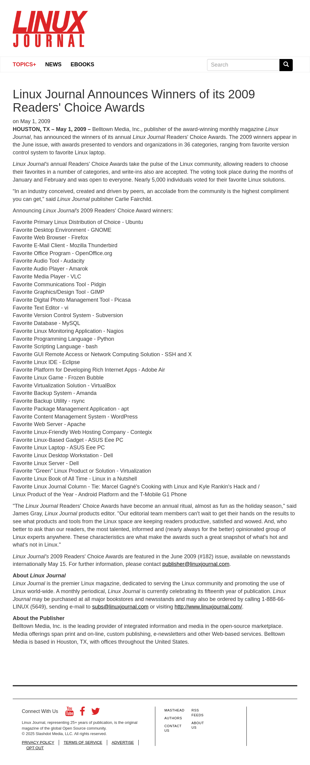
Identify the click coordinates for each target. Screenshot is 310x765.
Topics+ (24, 64)
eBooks (82, 64)
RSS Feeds (198, 712)
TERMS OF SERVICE (83, 742)
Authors (173, 718)
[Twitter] (95, 713)
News (53, 64)
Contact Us (173, 728)
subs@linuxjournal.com (120, 607)
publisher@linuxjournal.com (195, 564)
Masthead (174, 710)
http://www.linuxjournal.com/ (208, 607)
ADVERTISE (123, 742)
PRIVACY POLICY (38, 742)
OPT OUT (35, 748)
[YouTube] (69, 713)
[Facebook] (82, 713)
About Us (198, 725)
